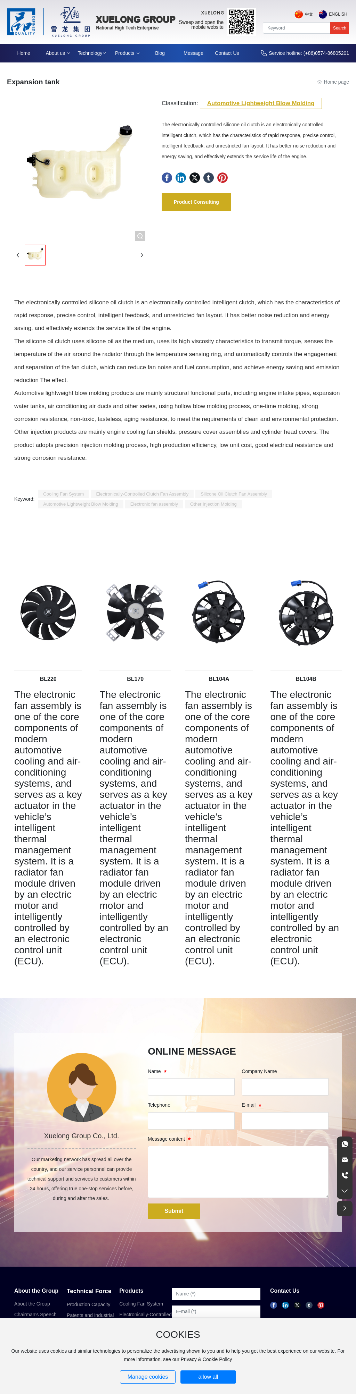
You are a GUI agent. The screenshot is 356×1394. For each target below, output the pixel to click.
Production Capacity (88, 1304)
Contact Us (284, 1291)
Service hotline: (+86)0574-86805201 (309, 53)
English (338, 14)
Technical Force (89, 1291)
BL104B (306, 679)
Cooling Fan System (141, 1304)
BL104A (219, 679)
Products (131, 1291)
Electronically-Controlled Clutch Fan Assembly (145, 1317)
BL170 (135, 679)
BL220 (48, 679)
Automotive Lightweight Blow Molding (261, 103)
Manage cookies (148, 1377)
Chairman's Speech (35, 1314)
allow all (208, 1377)
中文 (309, 14)
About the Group (36, 1291)
